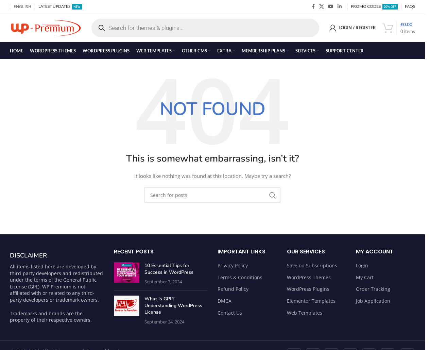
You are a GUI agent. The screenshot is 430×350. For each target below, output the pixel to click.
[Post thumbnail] (126, 276)
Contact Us (230, 315)
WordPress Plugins (308, 291)
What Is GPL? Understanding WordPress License (173, 308)
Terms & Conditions (240, 280)
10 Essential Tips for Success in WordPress (168, 271)
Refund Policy (233, 291)
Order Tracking (373, 291)
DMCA (224, 303)
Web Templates (304, 315)
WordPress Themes (309, 280)
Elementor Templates (311, 303)
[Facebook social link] (313, 7)
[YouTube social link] (331, 7)
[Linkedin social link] (340, 7)
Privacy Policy (233, 268)
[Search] (212, 197)
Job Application (373, 303)
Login (362, 268)
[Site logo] (45, 29)
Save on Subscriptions (312, 268)
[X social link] (321, 7)
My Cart (365, 280)
